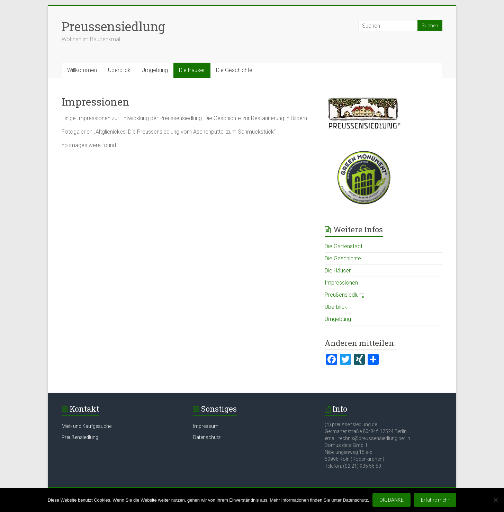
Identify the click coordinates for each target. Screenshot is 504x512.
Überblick (119, 70)
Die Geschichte (234, 70)
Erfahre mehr (435, 500)
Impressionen (341, 282)
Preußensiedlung (344, 294)
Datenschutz (206, 437)
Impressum (205, 426)
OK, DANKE (391, 500)
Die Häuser (192, 70)
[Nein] (495, 499)
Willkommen (82, 70)
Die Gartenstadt (343, 246)
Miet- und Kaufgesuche (86, 426)
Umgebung (155, 70)
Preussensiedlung (113, 26)
